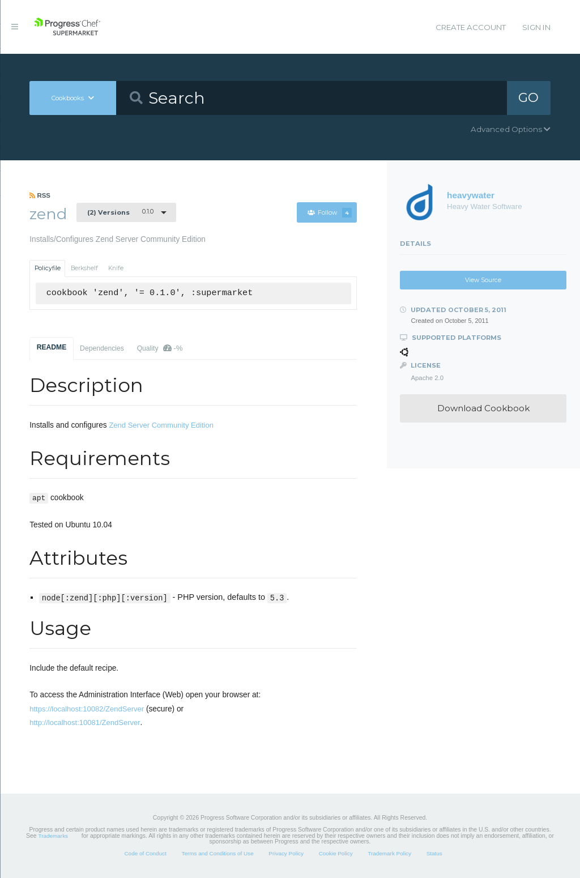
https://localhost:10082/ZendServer (86, 709)
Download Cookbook (483, 408)
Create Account (471, 27)
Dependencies (102, 348)
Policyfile (48, 268)
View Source (483, 280)
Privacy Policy (286, 853)
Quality (160, 348)
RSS (39, 195)
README (52, 347)
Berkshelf (84, 268)
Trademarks (53, 836)
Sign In (536, 27)
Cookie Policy (336, 853)
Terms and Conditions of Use (217, 853)
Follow (330, 213)
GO (528, 97)
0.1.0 (120, 212)
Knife (115, 268)
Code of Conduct (145, 853)
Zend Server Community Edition (161, 425)
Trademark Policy (389, 853)
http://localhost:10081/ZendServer (84, 722)
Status (434, 853)
